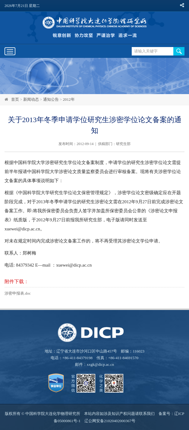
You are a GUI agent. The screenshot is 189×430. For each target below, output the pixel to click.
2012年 (69, 99)
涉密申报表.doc (18, 293)
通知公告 (51, 99)
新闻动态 (31, 99)
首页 (15, 99)
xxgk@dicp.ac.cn (100, 364)
